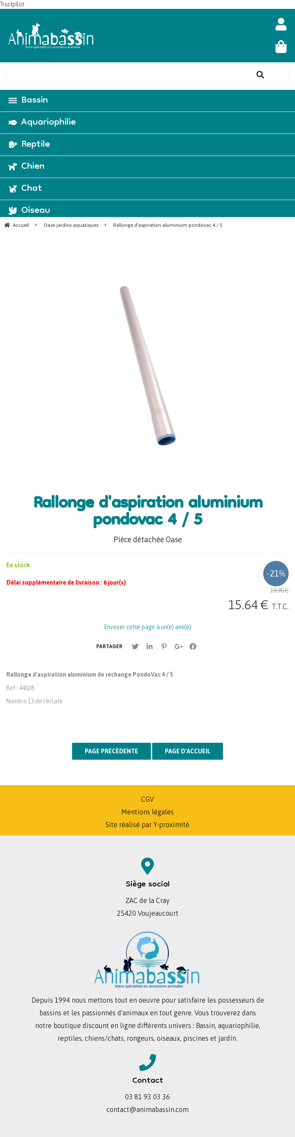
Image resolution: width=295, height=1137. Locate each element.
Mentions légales (147, 812)
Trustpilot (12, 4)
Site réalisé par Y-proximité (147, 824)
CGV (147, 799)
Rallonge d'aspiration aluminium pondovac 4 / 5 (147, 513)
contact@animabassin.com (147, 1109)
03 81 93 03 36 (147, 1097)
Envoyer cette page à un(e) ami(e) (147, 627)
